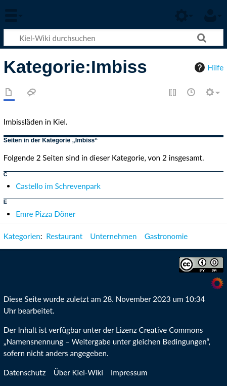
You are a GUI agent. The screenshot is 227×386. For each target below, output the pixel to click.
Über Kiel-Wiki (78, 372)
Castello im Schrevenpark (58, 185)
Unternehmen (113, 236)
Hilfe (207, 67)
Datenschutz (25, 372)
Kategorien (22, 236)
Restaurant (64, 236)
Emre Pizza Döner (45, 213)
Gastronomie (166, 236)
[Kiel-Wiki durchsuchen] (113, 37)
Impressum (129, 372)
